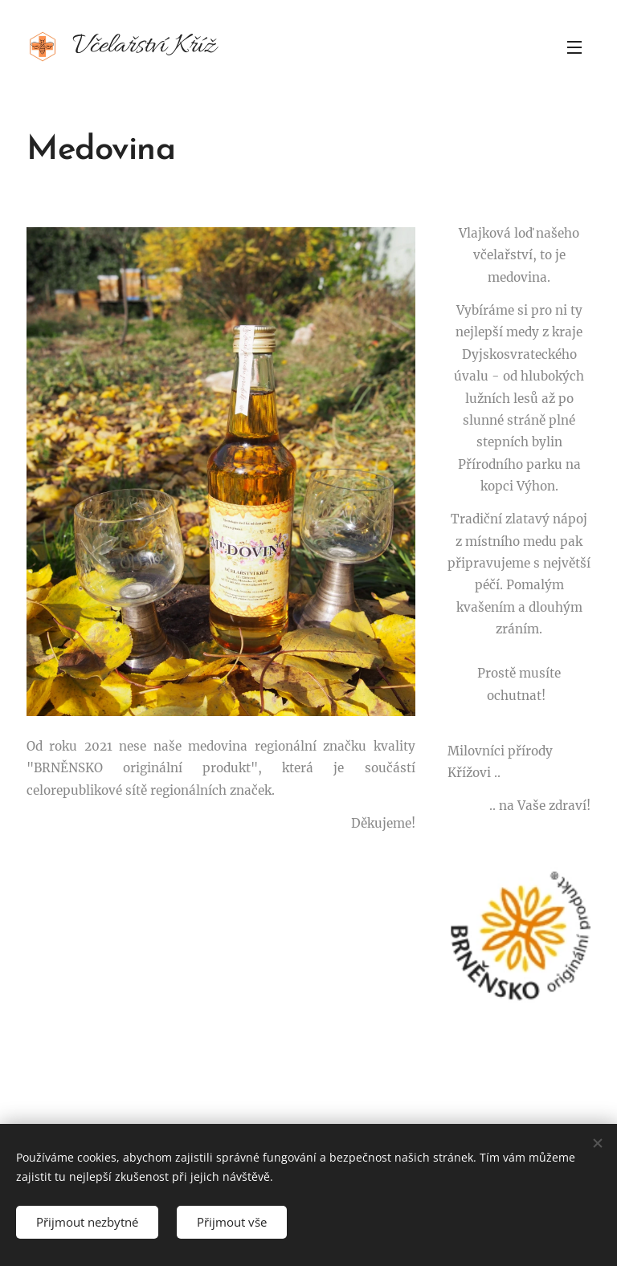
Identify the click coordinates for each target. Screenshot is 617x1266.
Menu (574, 47)
